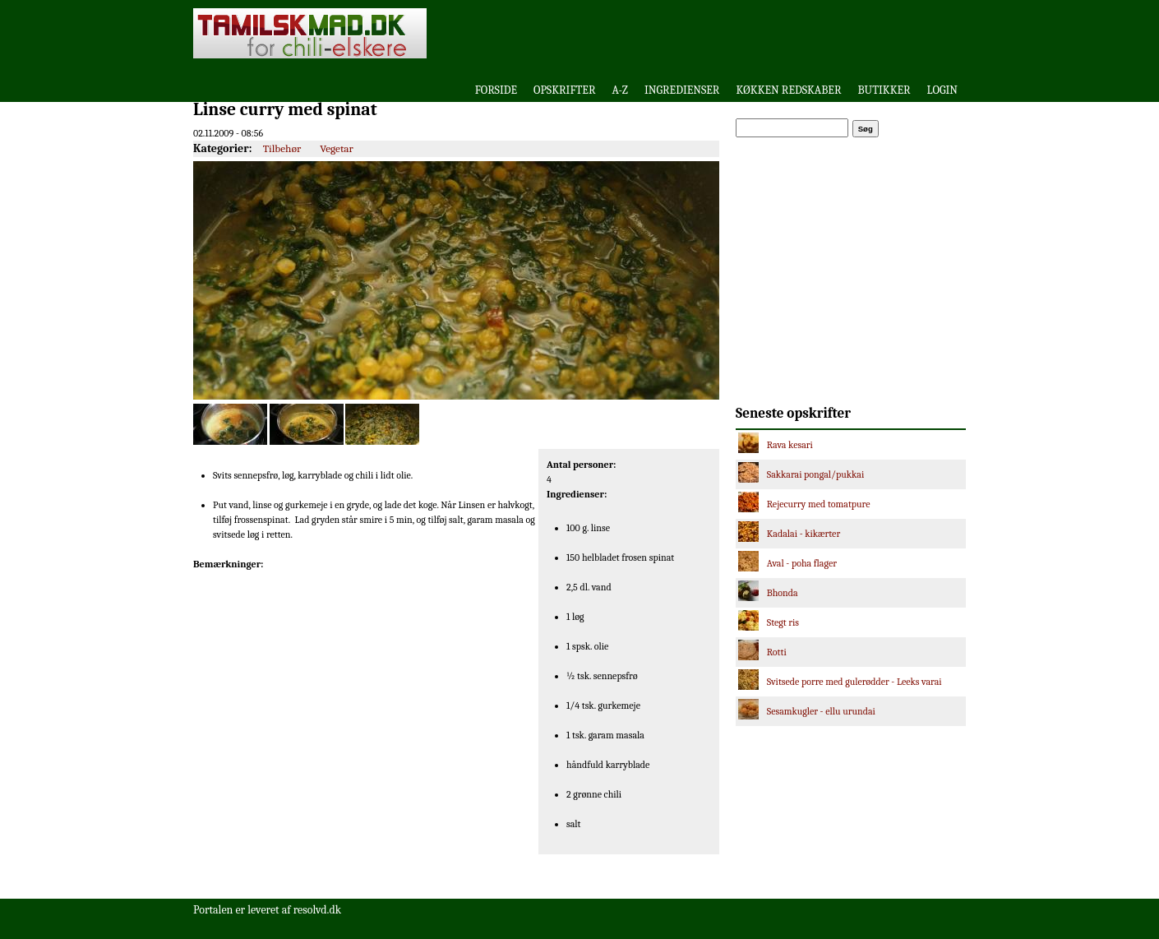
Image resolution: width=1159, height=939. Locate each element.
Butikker (884, 90)
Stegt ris (783, 622)
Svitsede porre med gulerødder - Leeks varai (854, 681)
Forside (496, 90)
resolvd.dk (317, 910)
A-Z (619, 90)
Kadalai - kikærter (803, 533)
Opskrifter (564, 90)
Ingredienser (682, 90)
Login (942, 90)
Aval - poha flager (802, 563)
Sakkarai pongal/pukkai (816, 474)
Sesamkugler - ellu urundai (821, 711)
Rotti (777, 652)
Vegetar (336, 148)
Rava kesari (790, 445)
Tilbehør (282, 148)
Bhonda (782, 593)
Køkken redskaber (788, 90)
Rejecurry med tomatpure (818, 504)
